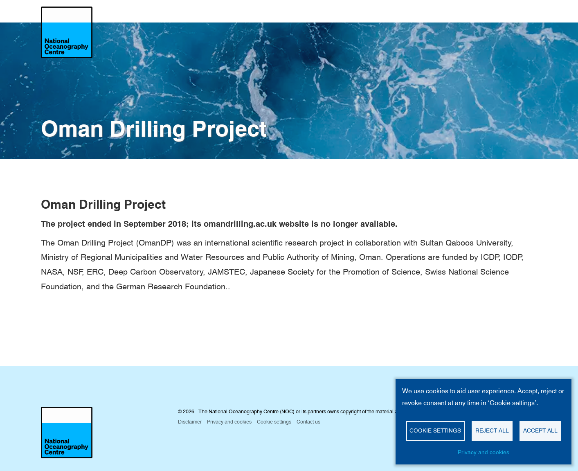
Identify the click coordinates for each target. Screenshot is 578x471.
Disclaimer (190, 422)
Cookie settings (435, 430)
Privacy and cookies (483, 452)
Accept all (540, 430)
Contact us (308, 422)
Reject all (492, 430)
